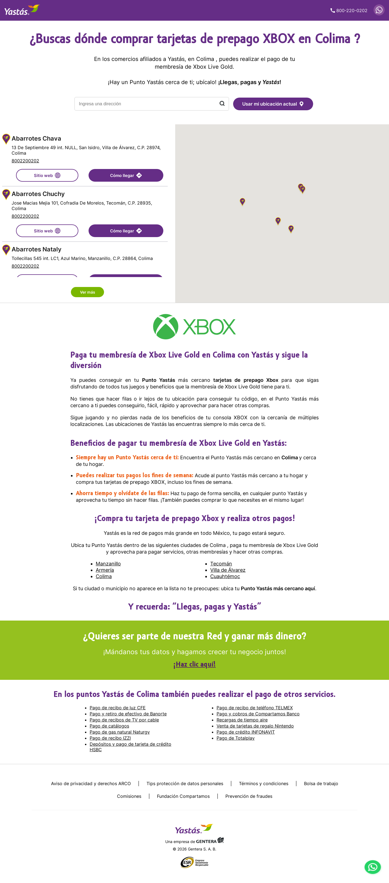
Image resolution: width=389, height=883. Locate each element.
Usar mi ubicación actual (273, 104)
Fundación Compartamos (183, 796)
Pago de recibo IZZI (110, 738)
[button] (291, 230)
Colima (290, 457)
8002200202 (25, 160)
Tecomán (221, 564)
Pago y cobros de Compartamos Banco (258, 713)
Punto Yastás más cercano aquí (278, 588)
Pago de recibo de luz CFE (118, 707)
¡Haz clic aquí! (194, 665)
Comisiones (129, 796)
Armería (105, 570)
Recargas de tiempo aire (242, 720)
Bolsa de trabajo (321, 783)
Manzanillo (108, 564)
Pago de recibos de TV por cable (124, 720)
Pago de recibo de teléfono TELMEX (255, 707)
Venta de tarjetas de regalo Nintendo (255, 726)
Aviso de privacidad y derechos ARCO (91, 783)
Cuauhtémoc (225, 576)
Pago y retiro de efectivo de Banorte (128, 713)
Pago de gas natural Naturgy (120, 732)
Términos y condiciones (263, 783)
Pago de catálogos (109, 726)
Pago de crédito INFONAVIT (246, 732)
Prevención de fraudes (248, 796)
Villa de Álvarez (228, 570)
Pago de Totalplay (236, 738)
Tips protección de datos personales (184, 783)
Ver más (87, 292)
